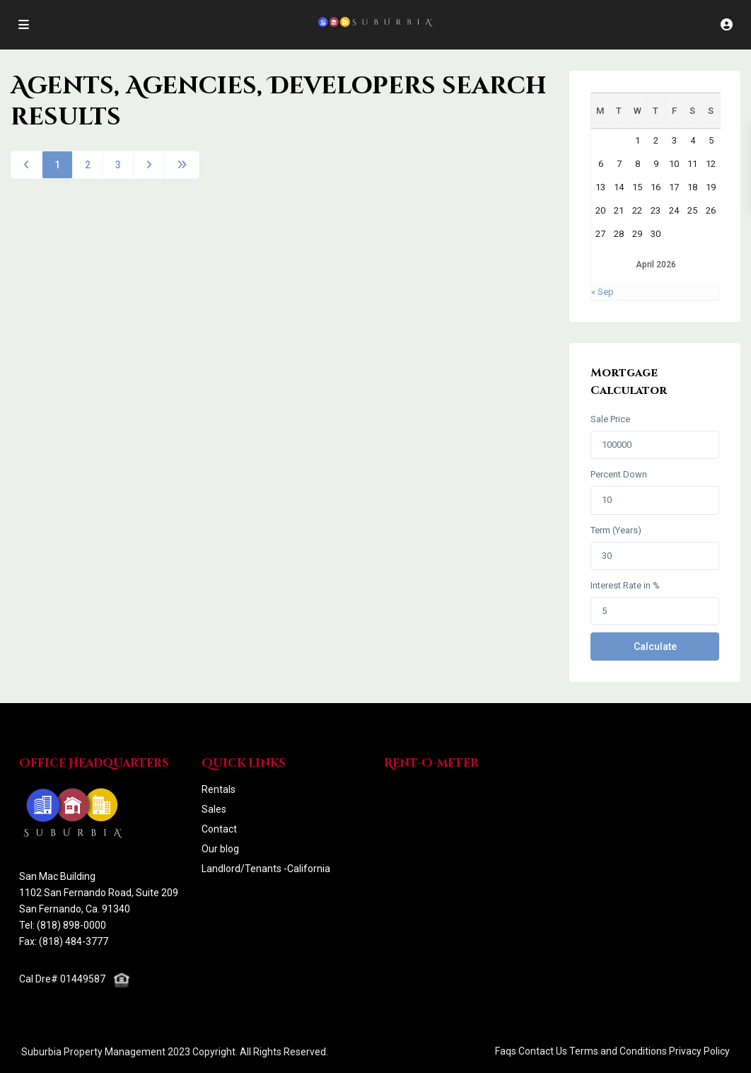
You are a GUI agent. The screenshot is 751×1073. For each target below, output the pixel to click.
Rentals (218, 789)
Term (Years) (615, 530)
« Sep (602, 291)
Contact (219, 829)
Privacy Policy (699, 1051)
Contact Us (542, 1051)
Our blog (220, 848)
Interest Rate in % (625, 585)
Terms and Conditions (618, 1051)
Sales (214, 809)
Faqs (505, 1051)
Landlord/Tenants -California (266, 868)
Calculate (655, 646)
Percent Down (618, 474)
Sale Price (610, 419)
